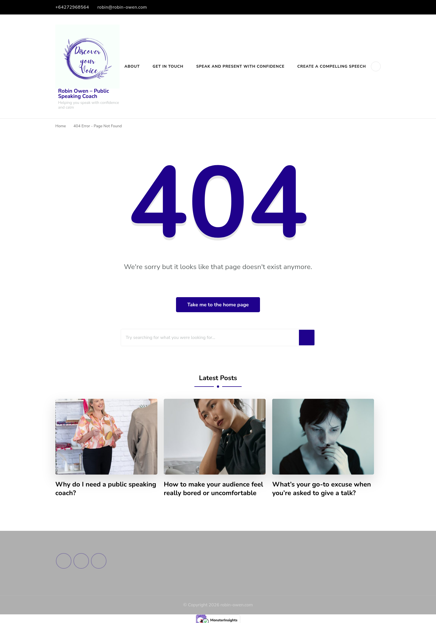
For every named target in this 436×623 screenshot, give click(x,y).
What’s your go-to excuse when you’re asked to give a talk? (321, 488)
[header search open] (376, 66)
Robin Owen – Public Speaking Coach (83, 93)
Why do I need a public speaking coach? (105, 488)
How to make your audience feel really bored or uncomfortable (213, 488)
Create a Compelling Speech (331, 66)
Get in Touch (168, 66)
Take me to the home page (218, 304)
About (132, 66)
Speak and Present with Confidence (240, 66)
